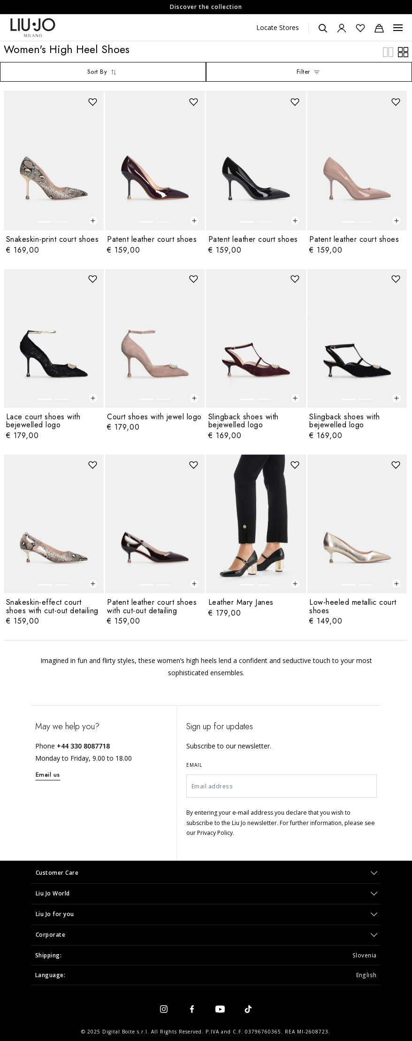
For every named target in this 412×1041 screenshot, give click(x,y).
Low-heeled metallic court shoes (353, 606)
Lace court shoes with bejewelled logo (43, 421)
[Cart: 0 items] (379, 28)
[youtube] (220, 1008)
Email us (48, 774)
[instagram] (163, 1008)
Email (194, 765)
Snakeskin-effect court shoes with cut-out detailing (52, 606)
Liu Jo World (53, 893)
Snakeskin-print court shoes (52, 239)
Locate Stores (277, 27)
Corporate (51, 935)
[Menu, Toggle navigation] (398, 27)
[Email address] (281, 786)
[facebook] (192, 1008)
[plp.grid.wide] (403, 51)
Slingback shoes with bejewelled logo (243, 421)
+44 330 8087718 (83, 745)
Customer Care (57, 873)
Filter (309, 71)
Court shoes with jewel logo (154, 416)
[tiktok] (248, 1008)
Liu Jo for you (55, 914)
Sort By (103, 71)
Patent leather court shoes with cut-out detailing (152, 606)
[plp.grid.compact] (388, 51)
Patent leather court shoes (152, 239)
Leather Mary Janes (241, 602)
